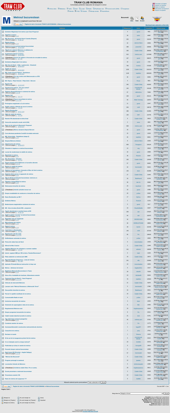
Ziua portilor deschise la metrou (15, 290)
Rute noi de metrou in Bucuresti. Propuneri (18, 125)
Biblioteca (61, 8)
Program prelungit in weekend (14, 360)
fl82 (138, 305)
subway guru (159, 309)
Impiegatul (159, 350)
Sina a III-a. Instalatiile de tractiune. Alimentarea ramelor (22, 275)
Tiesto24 (138, 200)
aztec (138, 35)
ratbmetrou (138, 92)
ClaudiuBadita (138, 208)
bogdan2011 (138, 268)
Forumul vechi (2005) (112, 8)
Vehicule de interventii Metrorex (15, 283)
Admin (159, 261)
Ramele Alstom (9, 42)
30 (20, 66)
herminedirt (138, 167)
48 (18, 70)
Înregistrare (125, 8)
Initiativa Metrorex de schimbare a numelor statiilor (21, 248)
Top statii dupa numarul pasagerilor (16, 319)
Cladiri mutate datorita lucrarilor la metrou (18, 316)
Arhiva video (51, 8)
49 (20, 70)
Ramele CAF (9, 95)
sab (138, 211)
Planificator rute (98, 8)
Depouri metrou (10, 226)
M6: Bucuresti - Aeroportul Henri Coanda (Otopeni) (21, 38)
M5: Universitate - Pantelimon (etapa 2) (17, 136)
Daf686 (138, 378)
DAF (138, 115)
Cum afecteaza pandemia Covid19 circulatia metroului (22, 133)
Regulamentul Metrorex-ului (13, 308)
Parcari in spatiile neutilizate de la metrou (18, 294)
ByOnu (138, 197)
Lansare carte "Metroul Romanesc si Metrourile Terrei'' (22, 286)
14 (18, 47)
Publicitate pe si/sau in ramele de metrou (17, 345)
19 (18, 126)
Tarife (69, 8)
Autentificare (104, 11)
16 (22, 47)
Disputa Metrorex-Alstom (13, 141)
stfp (138, 260)
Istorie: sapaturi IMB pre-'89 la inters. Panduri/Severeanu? (23, 253)
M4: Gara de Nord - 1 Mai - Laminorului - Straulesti (20, 65)
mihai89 (160, 194)
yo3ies (138, 193)
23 (18, 55)
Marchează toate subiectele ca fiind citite (157, 25)
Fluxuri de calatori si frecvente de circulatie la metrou (30, 57)
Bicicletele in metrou (11, 155)
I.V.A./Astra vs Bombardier (13, 230)
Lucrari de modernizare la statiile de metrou (18, 152)
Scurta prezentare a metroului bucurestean (18, 371)
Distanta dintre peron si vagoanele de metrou (19, 174)
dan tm (138, 182)
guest (138, 31)
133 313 (159, 160)
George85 (138, 345)
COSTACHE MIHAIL (138, 88)
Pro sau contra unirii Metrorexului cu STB (27, 76)
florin (159, 361)
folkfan (159, 123)
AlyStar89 (138, 275)
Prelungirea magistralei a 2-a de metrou (17, 103)
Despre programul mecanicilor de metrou (18, 312)
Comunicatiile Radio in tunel (14, 297)
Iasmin (138, 227)
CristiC (159, 149)
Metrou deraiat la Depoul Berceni (24, 129)
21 (22, 126)
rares (138, 122)
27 (22, 145)
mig (138, 148)
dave (138, 171)
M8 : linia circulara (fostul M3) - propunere (18, 208)
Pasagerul (138, 144)
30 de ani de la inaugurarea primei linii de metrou (20, 338)
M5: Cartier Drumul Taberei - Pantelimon (17, 72)
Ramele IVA (8, 84)
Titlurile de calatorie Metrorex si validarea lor (19, 50)
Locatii (82, 8)
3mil (138, 316)
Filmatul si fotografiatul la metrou (15, 181)
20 (20, 126)
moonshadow (159, 220)
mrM (138, 107)
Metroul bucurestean (26, 17)
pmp (159, 152)
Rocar (138, 81)
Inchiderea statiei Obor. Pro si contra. (25, 367)
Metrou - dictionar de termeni (14, 268)
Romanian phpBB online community (90, 411)
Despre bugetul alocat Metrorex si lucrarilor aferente (21, 162)
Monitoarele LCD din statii (13, 234)
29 (18, 66)
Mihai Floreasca (159, 272)
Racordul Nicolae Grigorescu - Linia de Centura (20, 260)
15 (20, 47)
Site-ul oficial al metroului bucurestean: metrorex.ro (21, 178)
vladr (138, 253)
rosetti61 (159, 55)
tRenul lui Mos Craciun (12, 245)
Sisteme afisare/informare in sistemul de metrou (20, 91)
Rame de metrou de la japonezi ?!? (16, 378)
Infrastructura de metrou (12, 144)
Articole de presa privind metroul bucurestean (19, 46)
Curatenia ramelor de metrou (14, 323)
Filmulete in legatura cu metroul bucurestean (19, 148)
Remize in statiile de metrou (13, 166)
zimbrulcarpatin (138, 364)
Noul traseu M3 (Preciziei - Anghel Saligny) (18, 352)
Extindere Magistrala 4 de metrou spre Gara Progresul (22, 31)
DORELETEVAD (138, 223)
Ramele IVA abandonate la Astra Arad (16, 118)
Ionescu (160, 250)
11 (22, 40)
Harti (75, 8)
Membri (71, 11)
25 (22, 55)
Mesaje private (93, 11)
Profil (77, 11)
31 (22, 66)
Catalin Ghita (138, 50)
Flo (138, 234)
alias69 (138, 271)
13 (20, 51)
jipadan (138, 360)
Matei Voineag (138, 99)
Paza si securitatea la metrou (23, 99)
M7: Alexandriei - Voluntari (13, 159)
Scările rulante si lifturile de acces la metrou (18, 106)
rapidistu (138, 73)
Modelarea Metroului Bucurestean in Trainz (18, 271)
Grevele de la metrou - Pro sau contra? (17, 87)
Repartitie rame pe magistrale (14, 218)
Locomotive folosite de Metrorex (15, 364)
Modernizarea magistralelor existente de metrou (20, 204)
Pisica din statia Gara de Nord (14, 242)
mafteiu (160, 167)
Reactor (138, 155)
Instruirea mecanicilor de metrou (15, 301)
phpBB (81, 410)
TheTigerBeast (159, 51)
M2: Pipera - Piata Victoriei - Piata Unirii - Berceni (20, 81)
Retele (89, 8)
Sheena (138, 334)
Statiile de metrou (10, 69)
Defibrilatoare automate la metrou (15, 238)
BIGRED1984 (138, 219)
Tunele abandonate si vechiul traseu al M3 (18, 211)
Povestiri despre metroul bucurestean (16, 349)
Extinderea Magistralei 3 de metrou (16, 62)
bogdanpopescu (138, 308)
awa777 (160, 126)
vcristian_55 (159, 119)
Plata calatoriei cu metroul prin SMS (16, 256)
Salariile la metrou (10, 35)
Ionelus (138, 65)
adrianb (138, 249)
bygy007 (138, 327)
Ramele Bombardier (11, 110)
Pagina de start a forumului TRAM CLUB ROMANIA (40, 24)
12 (18, 51)
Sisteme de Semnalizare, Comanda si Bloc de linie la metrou (23, 170)
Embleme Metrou (10, 200)
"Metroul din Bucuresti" (12, 356)
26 (20, 145)
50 (22, 70)
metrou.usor (138, 54)
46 (22, 74)
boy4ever (138, 186)
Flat (160, 257)
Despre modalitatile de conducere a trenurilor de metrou (22, 193)
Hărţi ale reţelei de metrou (13, 114)
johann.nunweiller (159, 287)
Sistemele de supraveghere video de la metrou (19, 305)
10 (20, 40)
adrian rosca (159, 294)
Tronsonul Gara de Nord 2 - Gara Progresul (18, 278)
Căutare (84, 11)
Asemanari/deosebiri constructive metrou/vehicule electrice (23, 327)
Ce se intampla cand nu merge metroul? (17, 342)
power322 (138, 47)
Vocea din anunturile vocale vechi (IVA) (17, 122)
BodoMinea (160, 179)
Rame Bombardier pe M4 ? (13, 197)
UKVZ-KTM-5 (138, 43)
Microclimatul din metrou (13, 222)
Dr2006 (138, 342)
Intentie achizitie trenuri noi (22, 189)
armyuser (159, 298)
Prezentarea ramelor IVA (12, 375)
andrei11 (159, 171)
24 (20, 55)
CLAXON (159, 66)
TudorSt (160, 197)
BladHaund (138, 178)
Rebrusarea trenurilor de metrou (15, 186)
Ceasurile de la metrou (12, 330)
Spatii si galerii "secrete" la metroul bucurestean (20, 215)
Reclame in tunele (10, 334)
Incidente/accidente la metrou (14, 53)
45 (20, 74)
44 (18, 74)
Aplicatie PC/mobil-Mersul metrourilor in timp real (20, 264)
